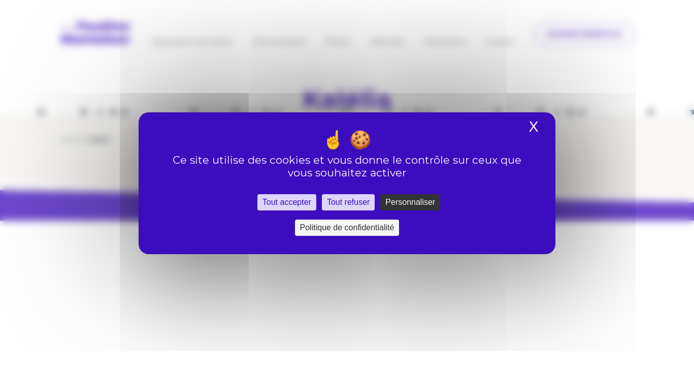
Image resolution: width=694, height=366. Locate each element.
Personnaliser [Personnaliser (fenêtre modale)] (410, 202)
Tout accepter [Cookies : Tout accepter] (286, 202)
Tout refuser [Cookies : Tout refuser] (348, 202)
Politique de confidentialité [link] (347, 227)
